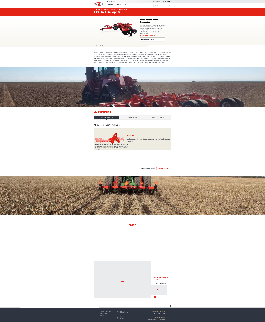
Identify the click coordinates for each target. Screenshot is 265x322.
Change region (112, 1)
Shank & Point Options (158, 117)
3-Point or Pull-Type (107, 117)
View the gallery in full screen (160, 271)
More (155, 285)
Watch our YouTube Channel (160, 269)
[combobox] (167, 1)
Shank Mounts (132, 117)
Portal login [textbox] (167, 1)
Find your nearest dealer (163, 156)
